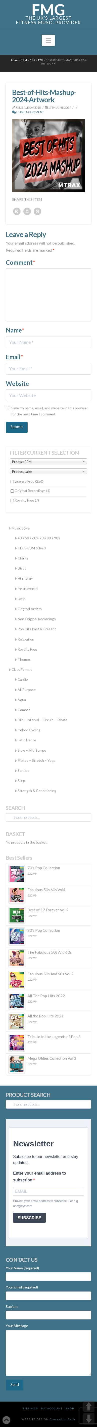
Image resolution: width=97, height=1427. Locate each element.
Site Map (30, 1408)
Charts (21, 558)
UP (88, 1406)
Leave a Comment (28, 112)
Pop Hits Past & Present (35, 629)
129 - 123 (36, 59)
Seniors (22, 770)
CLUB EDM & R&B (30, 548)
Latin (20, 598)
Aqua (20, 700)
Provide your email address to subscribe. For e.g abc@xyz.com (45, 1203)
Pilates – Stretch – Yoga (35, 760)
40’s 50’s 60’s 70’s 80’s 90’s (38, 538)
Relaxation (24, 639)
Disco (20, 568)
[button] (48, 40)
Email (14, 356)
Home (14, 59)
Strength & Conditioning (35, 790)
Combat (22, 710)
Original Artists (28, 609)
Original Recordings (32, 490)
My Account (52, 1408)
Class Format (20, 669)
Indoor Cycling (27, 730)
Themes (23, 659)
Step (20, 780)
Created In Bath (62, 1419)
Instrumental (26, 588)
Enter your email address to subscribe (39, 1176)
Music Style (19, 528)
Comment (20, 262)
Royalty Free (27, 500)
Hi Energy (24, 578)
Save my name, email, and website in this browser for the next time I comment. (49, 411)
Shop (70, 1408)
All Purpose (25, 689)
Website (17, 383)
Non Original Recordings (35, 619)
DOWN (88, 1418)
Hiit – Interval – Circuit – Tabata (41, 720)
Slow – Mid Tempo (30, 750)
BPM (24, 59)
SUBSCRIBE (29, 1218)
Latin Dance (25, 740)
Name (15, 330)
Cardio (21, 679)
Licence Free (29, 481)
